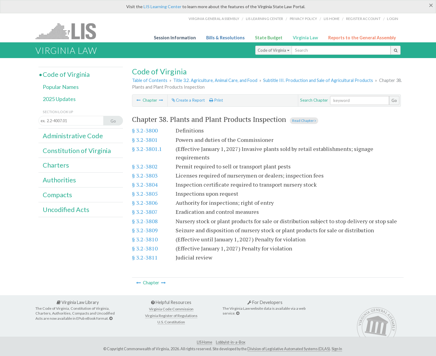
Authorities (59, 180)
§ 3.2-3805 (145, 193)
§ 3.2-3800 (145, 130)
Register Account (363, 19)
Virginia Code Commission (171, 309)
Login (392, 19)
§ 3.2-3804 (145, 184)
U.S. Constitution (171, 322)
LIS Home (204, 342)
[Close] (431, 5)
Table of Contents (149, 80)
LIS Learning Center (162, 6)
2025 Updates (59, 99)
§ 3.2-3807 (145, 211)
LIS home (332, 19)
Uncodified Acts (66, 210)
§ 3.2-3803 (145, 175)
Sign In (337, 349)
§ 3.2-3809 (145, 230)
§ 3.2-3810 (145, 239)
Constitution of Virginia (77, 151)
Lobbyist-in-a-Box (230, 342)
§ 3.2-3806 (145, 202)
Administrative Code (73, 136)
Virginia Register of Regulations (171, 315)
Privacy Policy (303, 19)
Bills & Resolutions (225, 37)
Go (394, 100)
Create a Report (188, 100)
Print (216, 100)
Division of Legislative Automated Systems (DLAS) (288, 349)
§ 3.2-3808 (145, 221)
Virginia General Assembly (214, 19)
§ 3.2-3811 (145, 257)
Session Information (175, 37)
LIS (69, 31)
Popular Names (61, 86)
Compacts (57, 195)
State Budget (268, 37)
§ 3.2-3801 (145, 139)
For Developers (264, 302)
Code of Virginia (273, 50)
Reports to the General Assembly (362, 37)
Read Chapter (304, 120)
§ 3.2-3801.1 (147, 148)
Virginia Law (305, 37)
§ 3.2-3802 (145, 166)
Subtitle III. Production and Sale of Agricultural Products (318, 80)
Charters (56, 165)
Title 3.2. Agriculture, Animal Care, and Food (215, 80)
